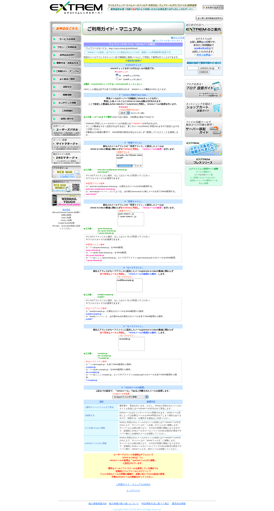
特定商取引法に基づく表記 (155, 503)
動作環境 (66, 210)
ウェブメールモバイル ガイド (169, 40)
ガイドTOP (178, 37)
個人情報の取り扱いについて (124, 503)
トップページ (133, 490)
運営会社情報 (179, 503)
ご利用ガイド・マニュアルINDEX (133, 484)
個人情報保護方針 (97, 503)
